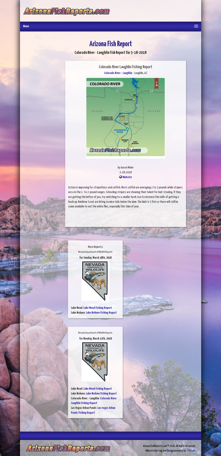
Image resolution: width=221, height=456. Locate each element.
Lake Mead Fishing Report (98, 308)
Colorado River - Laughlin (118, 73)
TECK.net (191, 450)
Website (127, 177)
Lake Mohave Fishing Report (101, 312)
